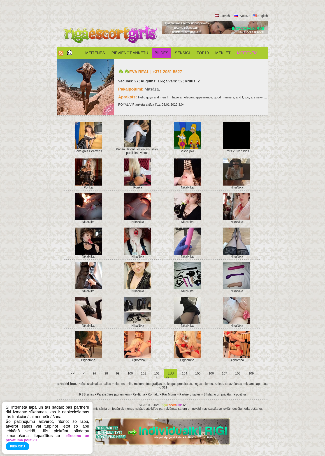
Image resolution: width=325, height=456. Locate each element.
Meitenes (95, 53)
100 (130, 373)
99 (117, 373)
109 (251, 373)
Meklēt (223, 53)
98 (106, 373)
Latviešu (225, 16)
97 (94, 373)
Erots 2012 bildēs (237, 151)
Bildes (161, 53)
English (263, 16)
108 (237, 373)
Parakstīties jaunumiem (113, 394)
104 (184, 373)
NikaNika (187, 187)
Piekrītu (17, 446)
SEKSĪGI (182, 53)
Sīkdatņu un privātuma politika (225, 394)
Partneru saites (190, 394)
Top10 (203, 53)
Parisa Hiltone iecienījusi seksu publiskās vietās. (138, 151)
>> (167, 377)
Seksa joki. (187, 151)
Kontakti (153, 394)
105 (197, 373)
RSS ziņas (86, 394)
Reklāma (138, 394)
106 (211, 373)
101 (143, 373)
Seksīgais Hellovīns (88, 151)
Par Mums (169, 394)
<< (73, 373)
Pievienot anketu (129, 53)
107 (224, 373)
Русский (244, 16)
